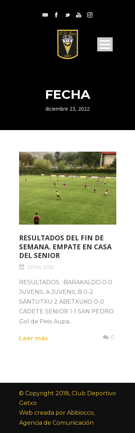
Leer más (33, 338)
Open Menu (105, 44)
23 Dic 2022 (41, 267)
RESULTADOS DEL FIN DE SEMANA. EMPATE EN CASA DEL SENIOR (65, 246)
